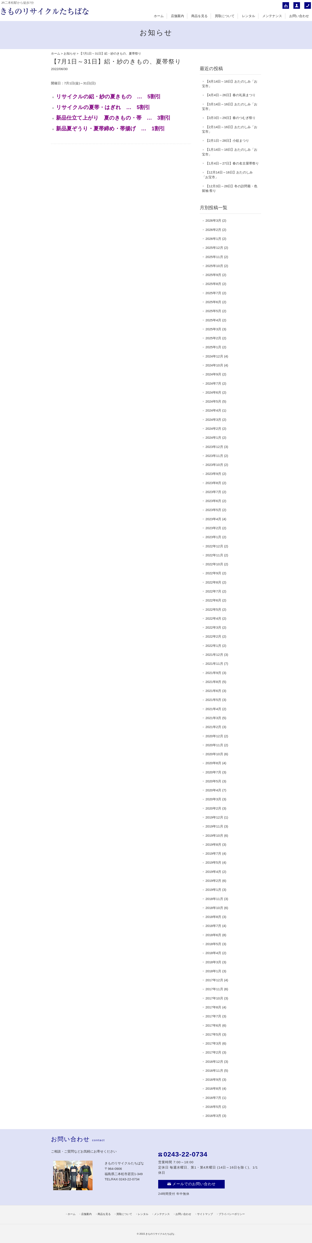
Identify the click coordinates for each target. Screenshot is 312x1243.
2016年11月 (214, 1070)
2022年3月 (213, 627)
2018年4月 (213, 953)
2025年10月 (214, 266)
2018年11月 (214, 899)
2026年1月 (213, 238)
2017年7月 (213, 1016)
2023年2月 (213, 528)
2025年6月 (213, 302)
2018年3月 (213, 962)
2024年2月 (213, 428)
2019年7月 (213, 853)
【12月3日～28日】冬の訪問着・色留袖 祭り (229, 188)
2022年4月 (213, 618)
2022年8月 (213, 582)
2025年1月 (213, 347)
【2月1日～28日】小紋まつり (227, 140)
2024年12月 (214, 356)
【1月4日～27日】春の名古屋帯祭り (232, 163)
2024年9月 (213, 374)
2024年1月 (213, 437)
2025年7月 (213, 293)
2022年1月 (213, 645)
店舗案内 (177, 16)
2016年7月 (213, 1098)
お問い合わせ (299, 16)
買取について (225, 16)
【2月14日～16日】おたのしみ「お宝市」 (229, 129)
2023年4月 (213, 519)
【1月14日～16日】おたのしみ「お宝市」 (229, 152)
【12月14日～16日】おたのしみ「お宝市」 (227, 174)
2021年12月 (214, 654)
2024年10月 (214, 365)
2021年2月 (213, 727)
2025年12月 (214, 247)
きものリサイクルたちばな (159, 1233)
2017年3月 (213, 1043)
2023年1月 (213, 537)
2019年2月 (213, 880)
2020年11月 (214, 745)
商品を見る (199, 16)
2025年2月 (213, 338)
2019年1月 (213, 889)
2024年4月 (213, 410)
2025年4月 (213, 320)
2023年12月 (214, 447)
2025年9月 (213, 275)
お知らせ (70, 53)
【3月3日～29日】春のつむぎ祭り (230, 118)
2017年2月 (213, 1052)
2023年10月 (214, 465)
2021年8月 (213, 682)
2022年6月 (213, 600)
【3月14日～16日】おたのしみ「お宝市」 (229, 106)
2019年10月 (214, 835)
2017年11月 (214, 989)
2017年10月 (214, 998)
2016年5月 (213, 1107)
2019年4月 (213, 871)
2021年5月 (213, 700)
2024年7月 (213, 383)
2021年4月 (213, 709)
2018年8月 (213, 917)
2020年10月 (214, 754)
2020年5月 (213, 781)
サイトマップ (205, 1214)
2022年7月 (213, 591)
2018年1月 (213, 971)
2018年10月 (214, 908)
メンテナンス (272, 16)
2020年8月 (213, 763)
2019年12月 (214, 817)
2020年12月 (214, 736)
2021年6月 (213, 691)
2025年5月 (213, 311)
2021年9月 (213, 673)
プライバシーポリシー (232, 1214)
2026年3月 (213, 220)
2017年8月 (213, 1007)
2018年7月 (213, 926)
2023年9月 (213, 474)
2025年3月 (213, 329)
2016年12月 (214, 1061)
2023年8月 (213, 483)
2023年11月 (214, 456)
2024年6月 (213, 392)
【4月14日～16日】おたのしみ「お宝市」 (229, 84)
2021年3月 (213, 718)
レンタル (248, 16)
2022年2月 (213, 636)
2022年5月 (213, 609)
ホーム (159, 16)
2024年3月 (213, 419)
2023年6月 (213, 501)
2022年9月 (213, 573)
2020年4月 (213, 790)
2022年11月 (214, 555)
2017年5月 (213, 1034)
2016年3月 (213, 1115)
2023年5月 (213, 510)
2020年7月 (213, 772)
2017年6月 (213, 1025)
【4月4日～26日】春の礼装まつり (230, 95)
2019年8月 (213, 844)
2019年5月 (213, 862)
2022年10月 (214, 564)
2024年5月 (213, 401)
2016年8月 (213, 1088)
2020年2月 (213, 808)
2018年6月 (213, 935)
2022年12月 (214, 546)
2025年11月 (214, 257)
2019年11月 (214, 826)
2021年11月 (214, 663)
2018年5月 (213, 944)
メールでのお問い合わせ (191, 1184)
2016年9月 (213, 1079)
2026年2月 (213, 230)
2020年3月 (213, 799)
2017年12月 (214, 980)
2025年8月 (213, 284)
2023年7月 (213, 492)
